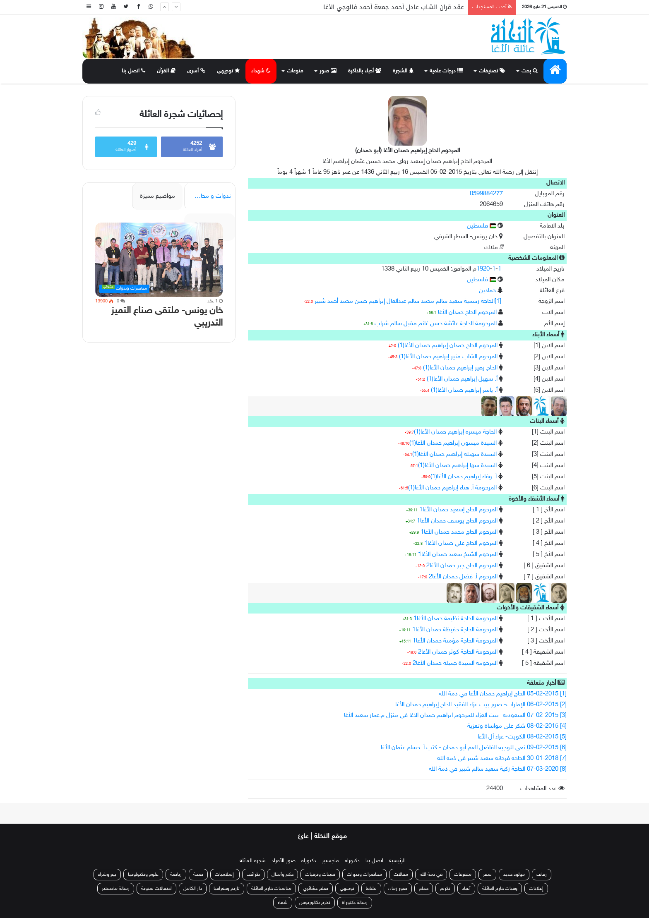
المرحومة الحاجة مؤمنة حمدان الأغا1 (455, 641)
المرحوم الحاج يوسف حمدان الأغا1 (457, 521)
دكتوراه (352, 861)
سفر (487, 874)
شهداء (261, 71)
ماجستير (330, 861)
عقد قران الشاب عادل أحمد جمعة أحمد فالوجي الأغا (393, 7)
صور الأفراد (284, 861)
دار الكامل (192, 889)
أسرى (196, 71)
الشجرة (403, 71)
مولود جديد (514, 874)
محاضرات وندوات (364, 874)
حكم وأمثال (282, 874)
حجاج (423, 889)
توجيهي (228, 71)
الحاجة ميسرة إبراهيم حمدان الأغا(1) (455, 432)
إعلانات (536, 889)
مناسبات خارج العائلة (271, 889)
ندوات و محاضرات (208, 196)
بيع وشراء (107, 874)
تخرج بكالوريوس (314, 903)
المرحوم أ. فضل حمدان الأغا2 (463, 576)
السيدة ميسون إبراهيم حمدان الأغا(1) (453, 443)
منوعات (295, 71)
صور (328, 71)
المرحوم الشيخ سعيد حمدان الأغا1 (458, 554)
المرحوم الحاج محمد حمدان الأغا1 (459, 532)
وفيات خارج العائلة (499, 889)
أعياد (466, 889)
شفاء (283, 903)
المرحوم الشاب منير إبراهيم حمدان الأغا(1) (448, 356)
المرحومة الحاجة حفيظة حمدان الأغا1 (455, 629)
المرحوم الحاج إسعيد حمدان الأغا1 (458, 509)
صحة (198, 874)
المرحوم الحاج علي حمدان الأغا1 (461, 543)
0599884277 (486, 193)
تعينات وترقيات (320, 874)
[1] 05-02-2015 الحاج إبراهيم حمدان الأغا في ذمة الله (503, 693)
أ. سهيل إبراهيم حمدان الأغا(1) (462, 379)
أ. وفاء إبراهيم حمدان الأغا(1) (463, 476)
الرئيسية (397, 861)
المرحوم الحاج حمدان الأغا (467, 312)
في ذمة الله (431, 874)
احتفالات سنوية (156, 889)
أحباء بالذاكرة (364, 71)
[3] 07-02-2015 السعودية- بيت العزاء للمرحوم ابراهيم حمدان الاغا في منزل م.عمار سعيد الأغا (455, 715)
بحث (530, 71)
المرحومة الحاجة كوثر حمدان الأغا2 (458, 652)
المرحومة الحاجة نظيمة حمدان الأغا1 (455, 618)
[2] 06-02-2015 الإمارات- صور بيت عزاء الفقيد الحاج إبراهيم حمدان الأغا (481, 704)
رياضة (176, 874)
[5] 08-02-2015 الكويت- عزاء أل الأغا (522, 737)
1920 (483, 269)
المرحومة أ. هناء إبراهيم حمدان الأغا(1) (452, 487)
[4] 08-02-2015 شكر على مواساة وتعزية (517, 726)
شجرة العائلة (253, 861)
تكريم (445, 889)
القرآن (166, 71)
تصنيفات (492, 71)
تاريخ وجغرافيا (227, 889)
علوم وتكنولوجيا (143, 874)
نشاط (371, 889)
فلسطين (481, 226)
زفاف (541, 874)
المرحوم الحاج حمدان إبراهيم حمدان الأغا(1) (448, 345)
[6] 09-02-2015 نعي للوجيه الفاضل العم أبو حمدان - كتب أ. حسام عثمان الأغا (474, 747)
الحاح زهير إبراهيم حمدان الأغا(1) (460, 368)
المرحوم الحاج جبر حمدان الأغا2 (462, 565)
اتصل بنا (133, 71)
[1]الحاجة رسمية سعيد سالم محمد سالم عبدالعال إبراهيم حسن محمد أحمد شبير (408, 301)
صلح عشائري (315, 889)
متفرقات (462, 874)
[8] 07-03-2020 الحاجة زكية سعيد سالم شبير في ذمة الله (498, 769)
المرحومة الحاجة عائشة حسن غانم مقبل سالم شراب (436, 323)
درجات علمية (446, 71)
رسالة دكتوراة (355, 903)
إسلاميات (225, 874)
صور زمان (397, 889)
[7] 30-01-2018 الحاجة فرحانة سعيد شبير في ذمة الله (502, 758)
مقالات (401, 874)
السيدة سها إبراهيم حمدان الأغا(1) (457, 465)
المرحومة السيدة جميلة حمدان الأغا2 (455, 663)
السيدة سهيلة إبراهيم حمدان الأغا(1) (454, 454)
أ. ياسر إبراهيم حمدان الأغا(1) (464, 390)
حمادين (487, 290)
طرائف (253, 874)
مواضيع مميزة (157, 196)
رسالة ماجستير (116, 889)
